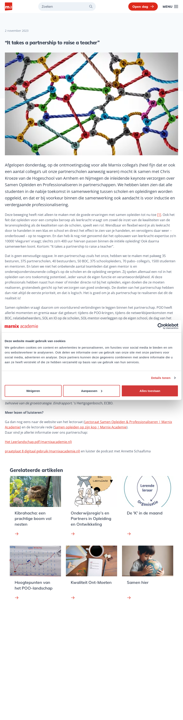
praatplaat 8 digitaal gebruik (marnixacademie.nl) (42, 451)
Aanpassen (91, 390)
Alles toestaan (149, 390)
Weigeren (33, 390)
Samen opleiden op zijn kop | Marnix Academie (90, 427)
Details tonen (160, 378)
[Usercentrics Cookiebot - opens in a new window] (160, 326)
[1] (159, 214)
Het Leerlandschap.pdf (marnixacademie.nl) (38, 442)
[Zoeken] (92, 6)
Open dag (143, 6)
